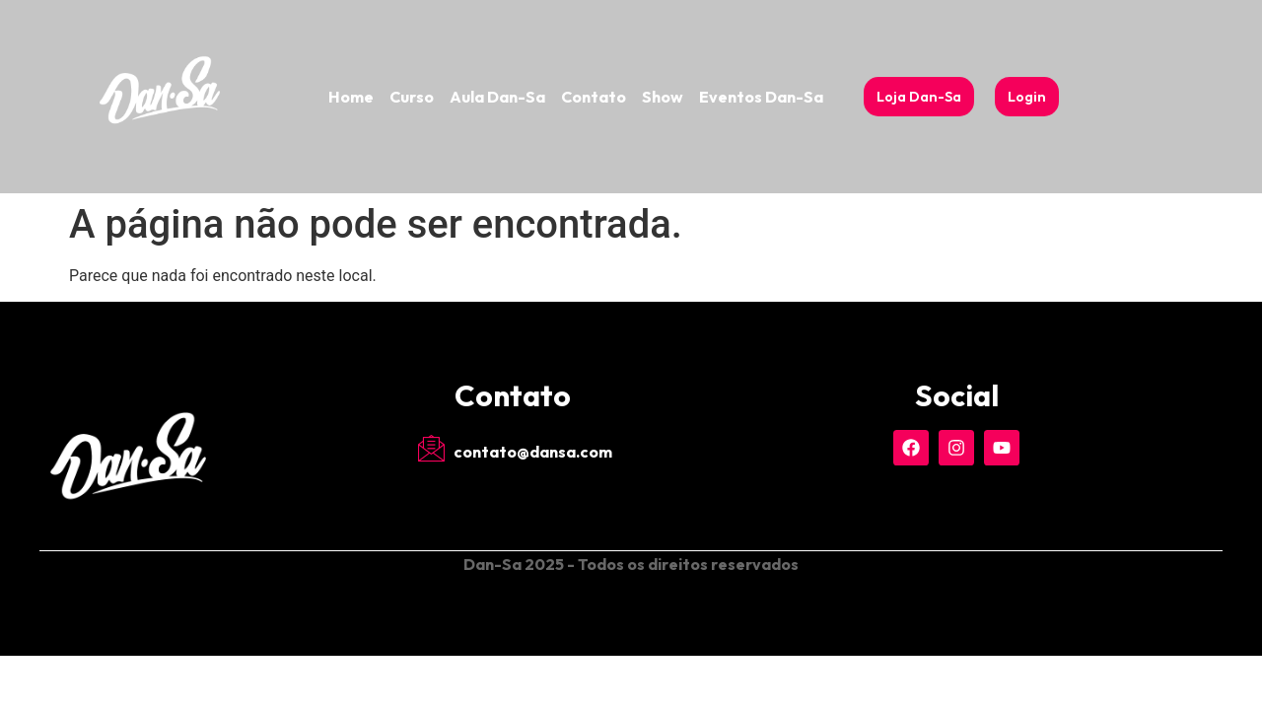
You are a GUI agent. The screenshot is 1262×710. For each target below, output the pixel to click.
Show (662, 96)
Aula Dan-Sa (497, 96)
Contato (593, 96)
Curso (411, 96)
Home (351, 96)
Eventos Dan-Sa (761, 96)
